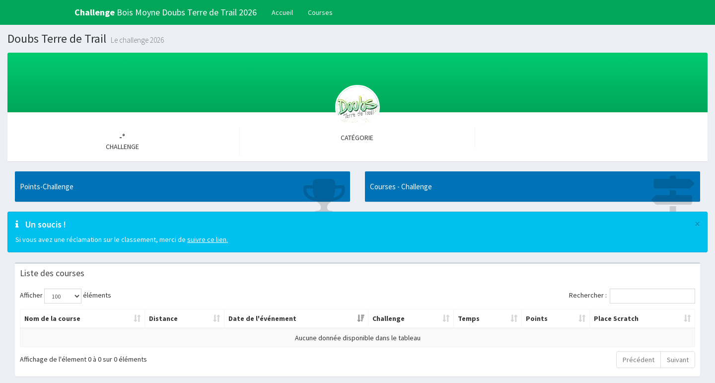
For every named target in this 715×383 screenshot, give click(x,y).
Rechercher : (632, 296)
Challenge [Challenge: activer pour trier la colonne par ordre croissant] (388, 318)
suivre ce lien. (207, 239)
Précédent (638, 359)
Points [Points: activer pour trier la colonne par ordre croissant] (537, 318)
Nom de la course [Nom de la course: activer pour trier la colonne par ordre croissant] (52, 318)
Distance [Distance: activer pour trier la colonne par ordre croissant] (163, 318)
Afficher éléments (65, 296)
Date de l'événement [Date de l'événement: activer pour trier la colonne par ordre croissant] (262, 318)
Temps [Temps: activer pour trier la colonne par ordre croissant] (469, 318)
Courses (320, 12)
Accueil (282, 12)
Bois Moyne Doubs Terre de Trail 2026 (165, 12)
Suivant (678, 359)
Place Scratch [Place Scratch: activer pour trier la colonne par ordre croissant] (616, 318)
